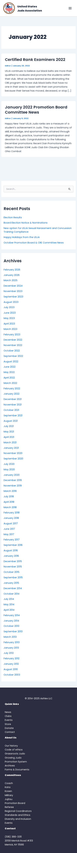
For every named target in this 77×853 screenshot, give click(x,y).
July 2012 (9, 653)
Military (9, 795)
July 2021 (9, 426)
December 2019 (13, 480)
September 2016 (13, 545)
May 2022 (9, 372)
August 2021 (11, 421)
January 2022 (11, 393)
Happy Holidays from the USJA (22, 237)
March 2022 (10, 383)
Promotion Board (15, 803)
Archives (10, 765)
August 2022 (11, 361)
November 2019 (13, 485)
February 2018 (12, 512)
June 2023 (10, 312)
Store (8, 724)
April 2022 (9, 377)
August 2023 (11, 302)
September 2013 (13, 631)
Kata (7, 787)
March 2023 (10, 329)
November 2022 (13, 345)
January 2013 (11, 647)
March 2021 (10, 442)
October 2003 (12, 674)
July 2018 (9, 496)
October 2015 (11, 572)
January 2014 (11, 620)
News (8, 712)
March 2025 (10, 280)
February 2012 (11, 658)
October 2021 (11, 410)
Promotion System (16, 761)
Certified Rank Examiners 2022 (35, 59)
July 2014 (9, 599)
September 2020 (13, 458)
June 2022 (9, 366)
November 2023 (13, 291)
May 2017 (9, 534)
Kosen (8, 791)
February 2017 (12, 539)
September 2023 (13, 296)
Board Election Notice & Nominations (26, 222)
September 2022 (13, 356)
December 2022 (13, 339)
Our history (11, 745)
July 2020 (9, 464)
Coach (9, 783)
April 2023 (9, 323)
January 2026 (12, 275)
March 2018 (10, 507)
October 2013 (11, 626)
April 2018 (9, 502)
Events (9, 720)
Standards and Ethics (17, 815)
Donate (9, 728)
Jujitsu (8, 799)
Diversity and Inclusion (18, 819)
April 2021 (9, 437)
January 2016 (11, 556)
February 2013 (12, 642)
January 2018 (11, 518)
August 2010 (11, 669)
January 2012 (11, 664)
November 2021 (13, 404)
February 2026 (12, 269)
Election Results (13, 217)
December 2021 (13, 399)
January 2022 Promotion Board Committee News (36, 109)
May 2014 (9, 604)
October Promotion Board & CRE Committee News (34, 242)
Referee (9, 807)
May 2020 (9, 469)
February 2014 (12, 615)
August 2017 (11, 523)
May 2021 (9, 431)
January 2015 (11, 583)
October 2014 (11, 593)
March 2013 (10, 637)
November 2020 (13, 453)
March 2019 (10, 491)
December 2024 (13, 285)
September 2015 (13, 577)
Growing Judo (13, 757)
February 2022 (12, 388)
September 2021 (13, 415)
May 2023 (9, 318)
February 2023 (12, 334)
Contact (10, 732)
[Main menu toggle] (70, 8)
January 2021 (11, 448)
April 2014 (9, 610)
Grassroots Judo (15, 753)
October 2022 (12, 350)
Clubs (8, 716)
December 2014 (13, 588)
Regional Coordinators (18, 811)
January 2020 (12, 475)
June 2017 (9, 529)
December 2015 (13, 561)
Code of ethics (14, 749)
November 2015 (13, 566)
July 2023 (9, 307)
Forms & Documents (17, 769)
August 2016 (11, 550)
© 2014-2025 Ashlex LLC (38, 698)
